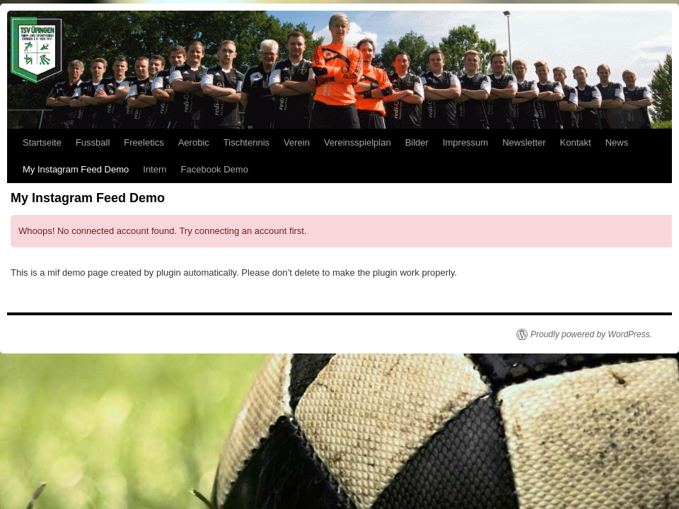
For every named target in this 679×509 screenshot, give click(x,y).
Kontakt (575, 142)
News (617, 142)
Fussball (93, 142)
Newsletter (523, 142)
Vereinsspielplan (357, 142)
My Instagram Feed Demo (76, 169)
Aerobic (193, 142)
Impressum (465, 142)
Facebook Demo (214, 169)
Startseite (42, 142)
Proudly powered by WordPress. (591, 334)
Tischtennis (246, 142)
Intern (154, 169)
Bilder (417, 142)
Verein (297, 142)
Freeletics (143, 142)
